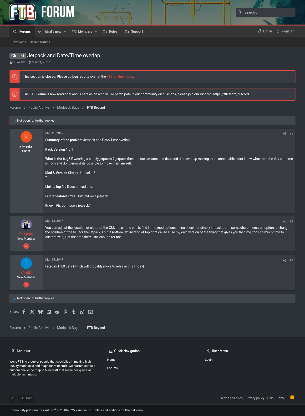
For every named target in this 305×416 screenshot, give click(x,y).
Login (209, 359)
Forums (112, 368)
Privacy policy (254, 398)
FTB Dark (26, 398)
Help (270, 398)
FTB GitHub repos (120, 76)
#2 (291, 221)
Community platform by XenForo (51, 410)
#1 (291, 134)
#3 (291, 260)
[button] (65, 31)
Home (111, 359)
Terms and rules (231, 398)
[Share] (284, 134)
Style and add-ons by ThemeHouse (119, 410)
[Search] (265, 12)
